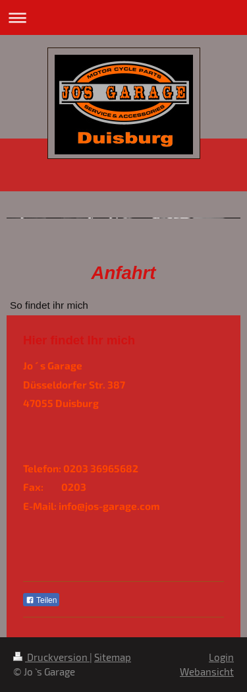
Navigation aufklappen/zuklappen (123, 17)
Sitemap (112, 657)
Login (221, 657)
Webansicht (207, 671)
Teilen (41, 600)
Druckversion (51, 657)
